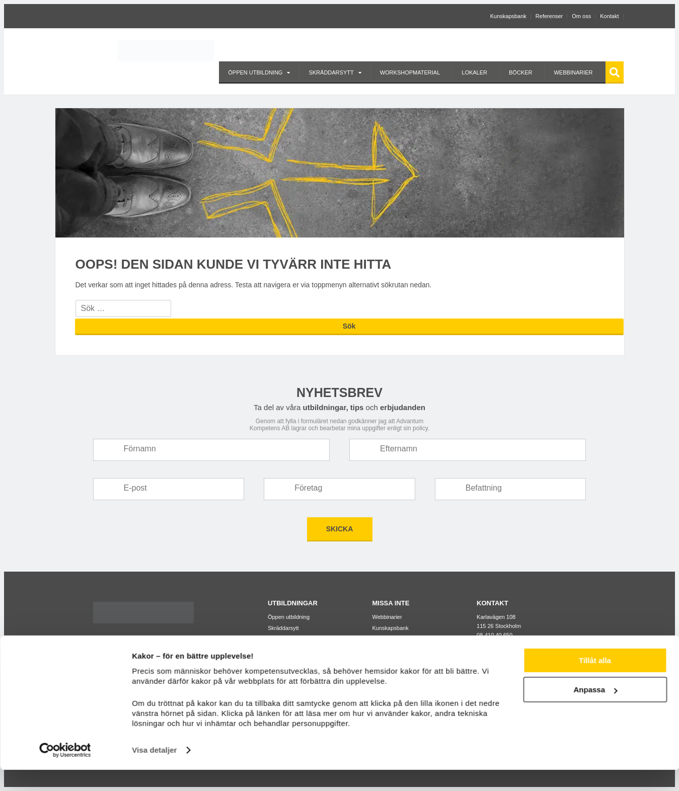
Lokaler (474, 72)
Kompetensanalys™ (397, 650)
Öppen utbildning (255, 72)
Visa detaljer (154, 771)
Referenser (549, 16)
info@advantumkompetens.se (513, 644)
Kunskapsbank (508, 16)
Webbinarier (573, 72)
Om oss (581, 16)
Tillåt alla (595, 681)
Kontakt (609, 16)
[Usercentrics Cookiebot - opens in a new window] (65, 771)
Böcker (520, 72)
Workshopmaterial (410, 72)
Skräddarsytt (331, 72)
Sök (615, 72)
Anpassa (595, 710)
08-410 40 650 (494, 635)
